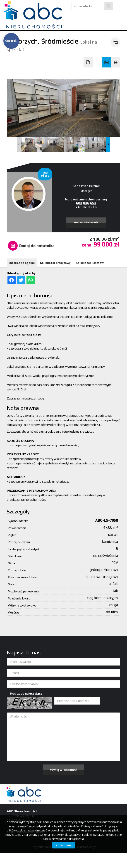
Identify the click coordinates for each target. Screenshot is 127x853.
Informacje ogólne (22, 262)
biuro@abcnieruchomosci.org (86, 199)
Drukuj (115, 62)
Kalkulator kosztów (90, 262)
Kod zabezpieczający (26, 693)
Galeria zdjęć (106, 62)
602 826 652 (86, 203)
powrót (115, 42)
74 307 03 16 (86, 207)
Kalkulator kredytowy (55, 262)
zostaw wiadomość (86, 222)
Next (108, 144)
